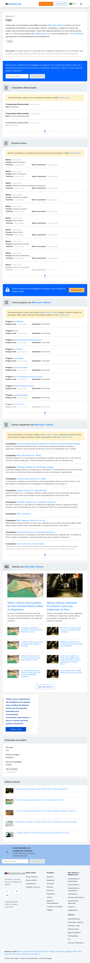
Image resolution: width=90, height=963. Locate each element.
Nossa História (31, 880)
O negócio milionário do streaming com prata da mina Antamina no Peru (32, 630)
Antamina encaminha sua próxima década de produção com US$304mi (71, 644)
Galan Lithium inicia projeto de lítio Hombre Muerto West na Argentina (25, 606)
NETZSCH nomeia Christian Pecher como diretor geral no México (70, 630)
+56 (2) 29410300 (76, 34)
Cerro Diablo (18, 358)
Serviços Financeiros (76, 897)
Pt (71, 4)
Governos (71, 907)
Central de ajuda (45, 958)
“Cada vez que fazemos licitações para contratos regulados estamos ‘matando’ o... (46, 811)
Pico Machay (18, 321)
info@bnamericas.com (43, 34)
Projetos (50, 877)
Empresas (50, 880)
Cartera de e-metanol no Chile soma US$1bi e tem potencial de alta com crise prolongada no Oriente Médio (70, 660)
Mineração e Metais (56, 25)
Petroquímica (73, 936)
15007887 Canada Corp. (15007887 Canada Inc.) (36, 502)
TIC (69, 939)
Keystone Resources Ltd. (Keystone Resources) (36, 532)
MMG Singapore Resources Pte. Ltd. (31, 520)
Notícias (50, 887)
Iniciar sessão (61, 4)
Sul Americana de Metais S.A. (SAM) (31, 479)
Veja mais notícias (45, 687)
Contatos (50, 883)
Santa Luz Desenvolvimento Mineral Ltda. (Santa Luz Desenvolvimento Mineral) (48, 444)
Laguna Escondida (20, 395)
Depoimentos (31, 883)
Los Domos (17, 349)
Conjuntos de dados (54, 906)
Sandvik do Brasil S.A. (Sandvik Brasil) (31, 490)
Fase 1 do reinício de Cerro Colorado (27, 377)
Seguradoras (73, 910)
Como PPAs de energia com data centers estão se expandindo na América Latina (46, 822)
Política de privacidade (29, 958)
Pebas (15, 331)
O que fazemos (32, 877)
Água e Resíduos (74, 932)
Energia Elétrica (74, 919)
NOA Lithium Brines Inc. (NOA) (29, 455)
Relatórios (51, 894)
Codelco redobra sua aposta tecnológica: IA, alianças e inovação (32, 644)
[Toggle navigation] (81, 4)
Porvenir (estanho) (20, 367)
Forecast (50, 890)
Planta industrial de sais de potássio (27, 340)
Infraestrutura (73, 929)
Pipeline (50, 910)
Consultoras (72, 894)
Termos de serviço (12, 958)
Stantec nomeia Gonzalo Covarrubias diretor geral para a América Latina (30, 658)
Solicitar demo (46, 4)
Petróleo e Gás (74, 926)
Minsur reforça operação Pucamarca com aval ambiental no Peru (62, 606)
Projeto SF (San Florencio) (23, 386)
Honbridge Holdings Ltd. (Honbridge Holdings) (35, 467)
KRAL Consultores (24, 514)
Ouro (11, 34)
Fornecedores (73, 885)
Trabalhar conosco (33, 887)
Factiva (49, 897)
